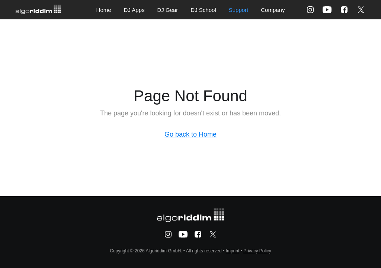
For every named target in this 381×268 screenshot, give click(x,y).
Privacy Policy (257, 250)
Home (103, 10)
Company (273, 10)
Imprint (233, 250)
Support (239, 10)
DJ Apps (134, 10)
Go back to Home (190, 134)
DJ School (203, 10)
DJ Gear (167, 10)
